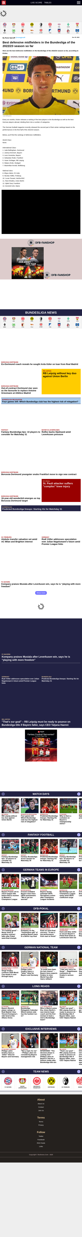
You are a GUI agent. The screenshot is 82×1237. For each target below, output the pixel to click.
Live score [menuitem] (36, 3)
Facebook (41, 1199)
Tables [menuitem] (47, 3)
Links (41, 1206)
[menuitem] (5, 3)
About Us (41, 1163)
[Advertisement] (41, 35)
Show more (41, 652)
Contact (41, 1167)
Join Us (41, 1170)
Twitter (41, 1196)
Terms (41, 1181)
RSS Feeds (41, 1202)
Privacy (41, 1185)
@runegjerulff (20, 65)
